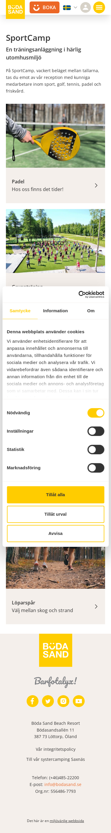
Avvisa (56, 533)
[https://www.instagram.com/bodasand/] (63, 701)
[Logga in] (85, 7)
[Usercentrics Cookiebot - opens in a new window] (79, 294)
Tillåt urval (55, 514)
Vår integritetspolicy (55, 749)
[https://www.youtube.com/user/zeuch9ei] (79, 701)
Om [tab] (91, 310)
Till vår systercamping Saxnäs (55, 759)
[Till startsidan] (15, 9)
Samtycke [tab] (19, 310)
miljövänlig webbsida (67, 820)
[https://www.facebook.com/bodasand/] (32, 701)
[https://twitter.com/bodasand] (48, 701)
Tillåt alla (55, 494)
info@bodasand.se (62, 784)
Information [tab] (55, 310)
